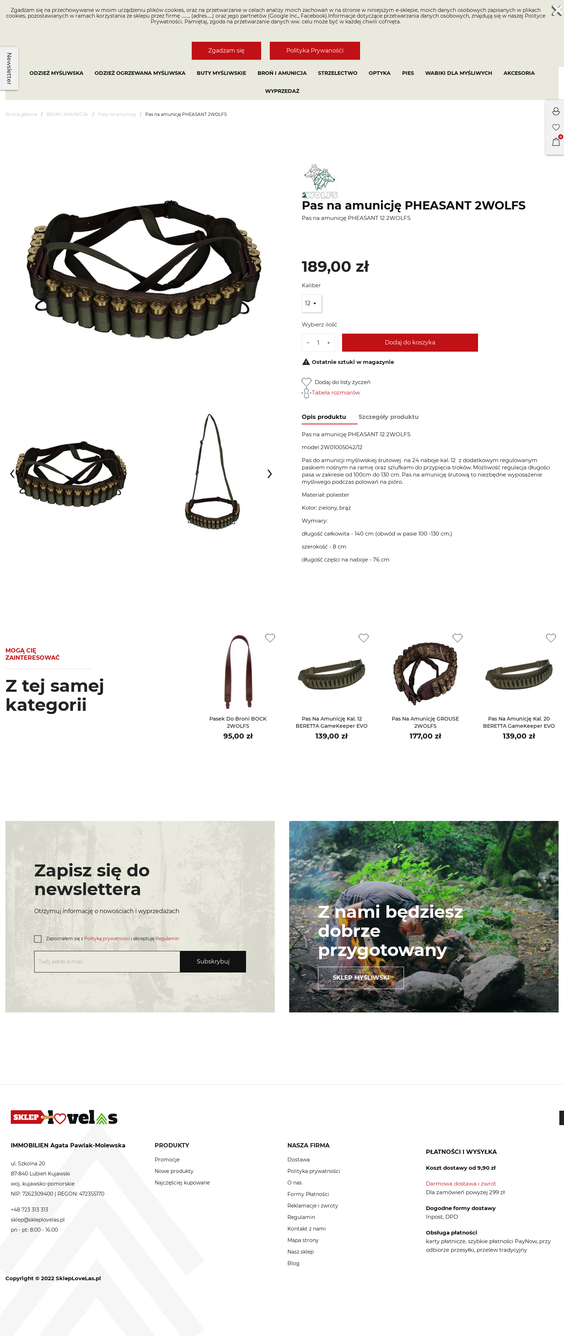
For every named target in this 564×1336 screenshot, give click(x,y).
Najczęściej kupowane (182, 1182)
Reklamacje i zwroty (312, 1205)
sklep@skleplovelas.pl (38, 1220)
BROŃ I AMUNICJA (282, 73)
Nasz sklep (300, 1252)
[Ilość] (318, 343)
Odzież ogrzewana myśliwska (140, 73)
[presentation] (12, 471)
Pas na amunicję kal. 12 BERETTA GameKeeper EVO (332, 722)
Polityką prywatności (107, 938)
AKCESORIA (519, 73)
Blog (293, 1263)
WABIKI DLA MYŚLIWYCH (458, 73)
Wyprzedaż (282, 91)
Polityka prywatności (313, 1171)
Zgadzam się (226, 50)
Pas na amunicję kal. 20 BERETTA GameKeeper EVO (519, 722)
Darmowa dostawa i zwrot (461, 1183)
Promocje (167, 1159)
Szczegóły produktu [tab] (389, 417)
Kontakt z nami (306, 1229)
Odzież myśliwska (56, 73)
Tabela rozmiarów (331, 392)
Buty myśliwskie (221, 73)
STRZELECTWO (338, 73)
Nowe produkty (174, 1171)
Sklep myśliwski (361, 977)
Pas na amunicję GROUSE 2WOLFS (425, 722)
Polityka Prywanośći (315, 50)
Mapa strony (303, 1240)
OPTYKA (380, 73)
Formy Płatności (308, 1194)
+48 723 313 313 (29, 1209)
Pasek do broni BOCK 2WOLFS (238, 722)
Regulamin (167, 938)
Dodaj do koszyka (410, 342)
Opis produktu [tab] (324, 417)
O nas (294, 1182)
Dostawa (298, 1159)
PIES (408, 73)
